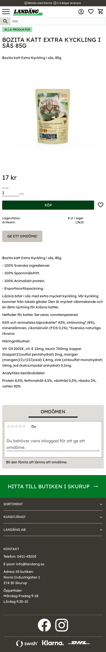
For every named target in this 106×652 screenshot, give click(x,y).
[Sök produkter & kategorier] (58, 21)
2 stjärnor (12, 426)
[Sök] (5, 21)
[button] (6, 12)
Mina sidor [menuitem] (81, 11)
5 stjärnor (24, 426)
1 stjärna (8, 426)
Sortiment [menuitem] (13, 504)
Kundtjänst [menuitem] (14, 517)
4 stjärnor (20, 426)
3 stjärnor (16, 426)
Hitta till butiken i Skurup (49, 486)
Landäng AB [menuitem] (14, 530)
